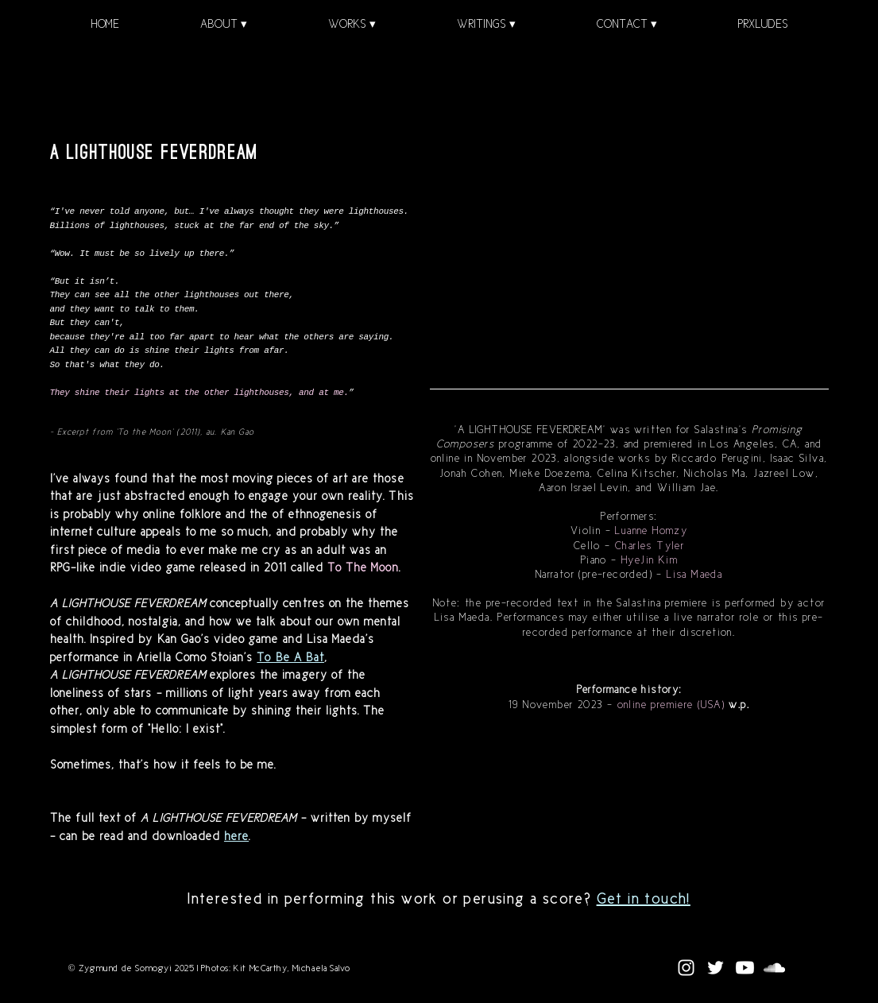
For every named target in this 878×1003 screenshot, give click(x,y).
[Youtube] (745, 967)
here (236, 836)
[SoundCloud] (774, 967)
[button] (224, 24)
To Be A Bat (290, 657)
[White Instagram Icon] (686, 967)
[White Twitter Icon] (715, 967)
